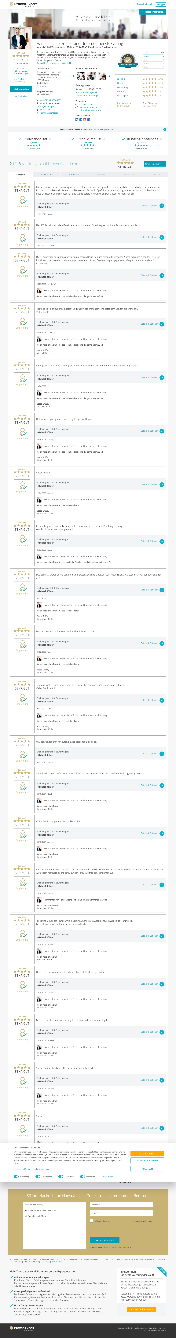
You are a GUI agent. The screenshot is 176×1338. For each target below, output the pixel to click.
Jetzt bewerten (21, 89)
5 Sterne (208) (47, 174)
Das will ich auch (144, 4)
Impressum (19, 1325)
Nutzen (120, 83)
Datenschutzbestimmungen (37, 1325)
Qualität (121, 79)
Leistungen (122, 95)
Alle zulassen (147, 1309)
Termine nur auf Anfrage (86, 95)
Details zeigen (107, 1333)
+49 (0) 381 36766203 (50, 100)
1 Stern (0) (155, 174)
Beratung (121, 91)
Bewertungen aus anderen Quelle (21, 72)
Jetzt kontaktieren (153, 11)
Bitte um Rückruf (102, 1220)
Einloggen (161, 4)
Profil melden (57, 1261)
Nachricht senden (105, 1240)
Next (109, 76)
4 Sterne (145, 56)
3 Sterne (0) (101, 174)
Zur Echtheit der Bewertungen (21, 80)
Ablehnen (147, 1324)
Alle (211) (20, 174)
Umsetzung (122, 87)
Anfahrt (43, 86)
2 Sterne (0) (129, 174)
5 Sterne (145, 53)
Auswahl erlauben (147, 1316)
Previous (73, 76)
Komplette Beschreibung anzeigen (53, 62)
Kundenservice (124, 103)
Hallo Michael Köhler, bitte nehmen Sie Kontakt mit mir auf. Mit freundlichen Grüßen (54, 1225)
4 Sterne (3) (74, 174)
